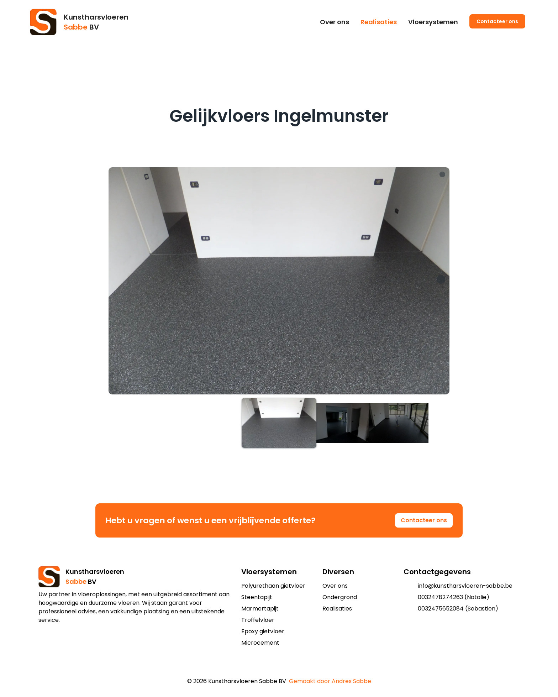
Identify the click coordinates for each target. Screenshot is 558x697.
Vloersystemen (433, 21)
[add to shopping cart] (273, 667)
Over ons (334, 21)
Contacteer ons (497, 21)
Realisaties (378, 21)
